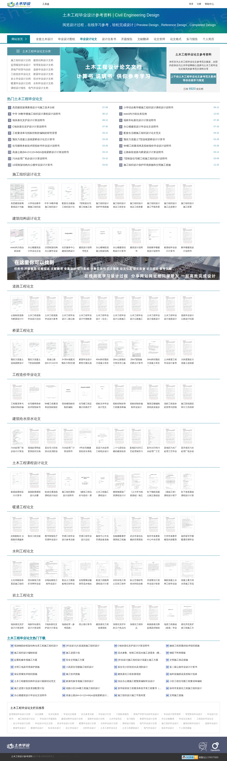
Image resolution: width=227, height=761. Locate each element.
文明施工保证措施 (179, 660)
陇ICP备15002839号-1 (43, 756)
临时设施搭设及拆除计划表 (183, 674)
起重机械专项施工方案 (25, 660)
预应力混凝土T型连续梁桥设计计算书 (144, 139)
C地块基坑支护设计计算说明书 (29, 126)
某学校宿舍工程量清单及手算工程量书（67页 (141, 688)
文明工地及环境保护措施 (27, 667)
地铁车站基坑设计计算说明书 (140, 120)
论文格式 (175, 39)
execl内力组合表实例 (135, 113)
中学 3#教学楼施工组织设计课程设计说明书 (36, 113)
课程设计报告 (18, 88)
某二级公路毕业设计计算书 (183, 667)
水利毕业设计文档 (43, 83)
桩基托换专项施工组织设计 (80, 681)
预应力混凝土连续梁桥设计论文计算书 (33, 139)
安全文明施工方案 (75, 660)
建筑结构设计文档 (43, 60)
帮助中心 (209, 4)
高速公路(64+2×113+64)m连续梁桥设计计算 (88, 695)
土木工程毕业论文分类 (36, 51)
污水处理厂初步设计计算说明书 (29, 158)
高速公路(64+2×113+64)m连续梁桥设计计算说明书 (40, 152)
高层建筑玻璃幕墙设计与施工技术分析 (33, 107)
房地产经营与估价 (21, 69)
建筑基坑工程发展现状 (129, 674)
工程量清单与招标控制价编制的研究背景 (34, 133)
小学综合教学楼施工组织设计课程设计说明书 (148, 107)
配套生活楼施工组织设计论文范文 (142, 133)
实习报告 (192, 39)
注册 (199, 4)
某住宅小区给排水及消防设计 (133, 667)
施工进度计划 (73, 652)
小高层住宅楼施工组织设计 (80, 667)
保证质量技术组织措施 (25, 674)
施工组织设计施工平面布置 (131, 695)
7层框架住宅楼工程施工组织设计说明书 (145, 158)
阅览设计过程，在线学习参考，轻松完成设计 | (99, 25)
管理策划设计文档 (43, 64)
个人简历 (208, 39)
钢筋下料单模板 (178, 652)
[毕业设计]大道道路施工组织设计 (82, 645)
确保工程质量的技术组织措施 (185, 645)
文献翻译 (143, 39)
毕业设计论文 (88, 39)
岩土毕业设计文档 (21, 78)
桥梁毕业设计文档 (43, 74)
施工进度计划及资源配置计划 (29, 688)
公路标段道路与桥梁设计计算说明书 (143, 152)
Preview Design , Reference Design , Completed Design (176, 25)
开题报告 (126, 39)
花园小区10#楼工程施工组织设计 (83, 688)
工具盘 (45, 4)
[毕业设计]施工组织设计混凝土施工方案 (138, 660)
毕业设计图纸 (66, 39)
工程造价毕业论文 (21, 74)
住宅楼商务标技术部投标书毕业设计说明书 (36, 145)
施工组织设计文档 (21, 60)
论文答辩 (159, 39)
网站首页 (20, 39)
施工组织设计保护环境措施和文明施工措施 (147, 164)
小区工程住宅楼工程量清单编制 (186, 681)
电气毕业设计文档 (38, 88)
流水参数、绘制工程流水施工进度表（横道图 (141, 652)
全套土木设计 (44, 39)
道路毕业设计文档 (43, 69)
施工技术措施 (73, 674)
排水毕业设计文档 (43, 78)
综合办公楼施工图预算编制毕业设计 (136, 681)
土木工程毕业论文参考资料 (193, 54)
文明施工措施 (176, 695)
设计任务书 (109, 39)
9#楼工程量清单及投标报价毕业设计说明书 (147, 145)
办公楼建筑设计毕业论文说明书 (141, 126)
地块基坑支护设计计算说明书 (28, 120)
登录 (191, 4)
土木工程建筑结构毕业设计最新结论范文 (35, 681)
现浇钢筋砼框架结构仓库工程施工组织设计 (36, 645)
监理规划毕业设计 (21, 64)
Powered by (64, 756)
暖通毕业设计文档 (21, 83)
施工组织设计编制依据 (25, 652)
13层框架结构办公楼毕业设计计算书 (32, 164)
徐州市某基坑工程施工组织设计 (186, 688)
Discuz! (77, 756)
